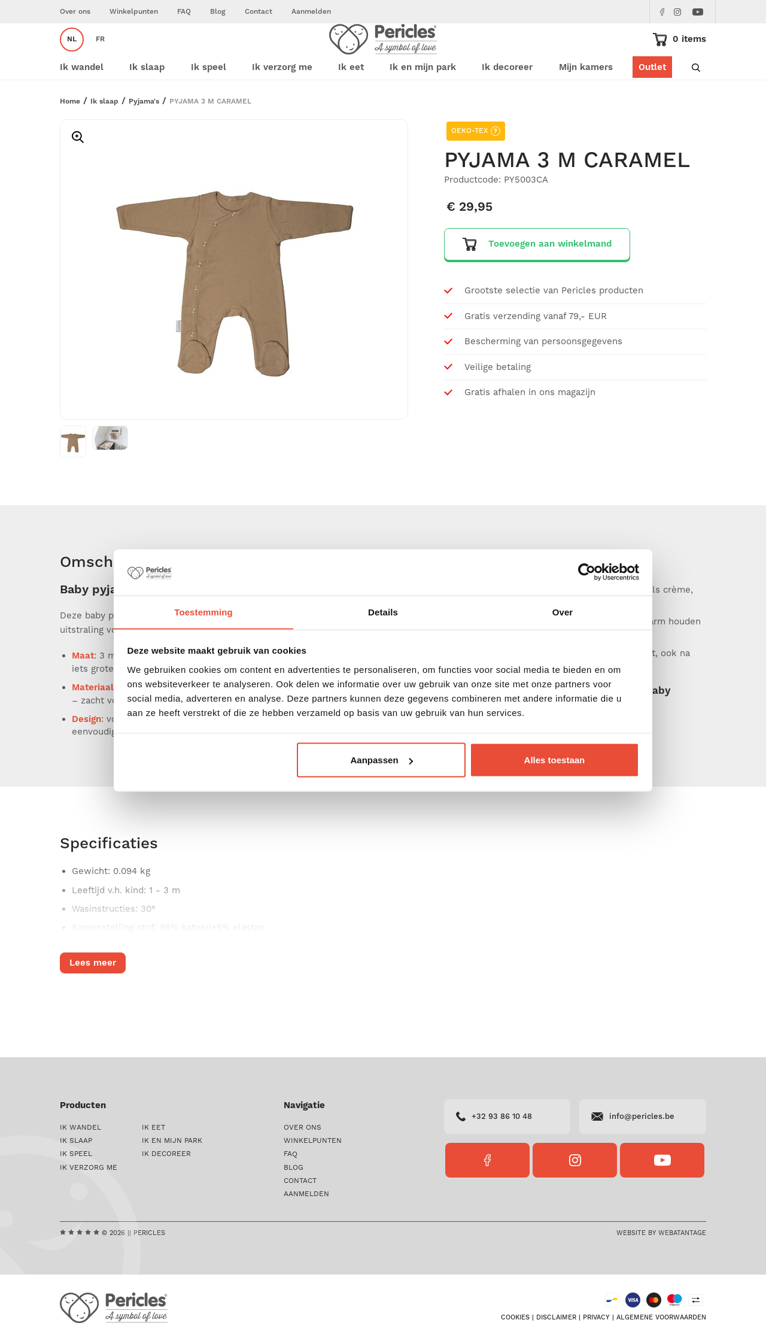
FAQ (184, 11)
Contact (258, 11)
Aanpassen (382, 760)
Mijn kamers (586, 103)
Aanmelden (311, 11)
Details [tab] (383, 611)
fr (100, 57)
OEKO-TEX (475, 167)
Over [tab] (562, 611)
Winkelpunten (134, 11)
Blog (218, 11)
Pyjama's (144, 137)
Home (70, 137)
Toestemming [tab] (203, 611)
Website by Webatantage (661, 1233)
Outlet (652, 103)
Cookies (515, 1318)
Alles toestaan (554, 760)
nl (72, 57)
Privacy (596, 1318)
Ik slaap (104, 137)
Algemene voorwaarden (661, 1318)
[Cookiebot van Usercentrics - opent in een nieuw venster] (586, 572)
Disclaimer (556, 1318)
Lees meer (92, 999)
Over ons (75, 11)
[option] (234, 305)
